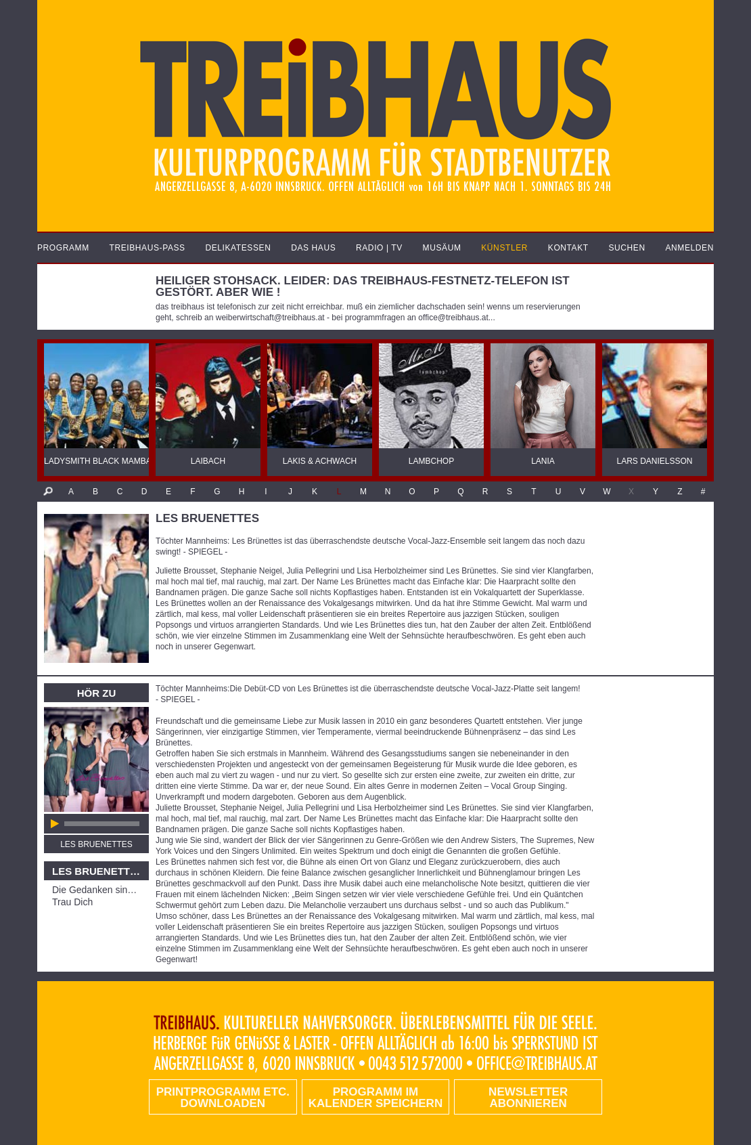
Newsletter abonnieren (528, 1097)
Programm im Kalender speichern (375, 1097)
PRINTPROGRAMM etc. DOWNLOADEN (223, 1097)
